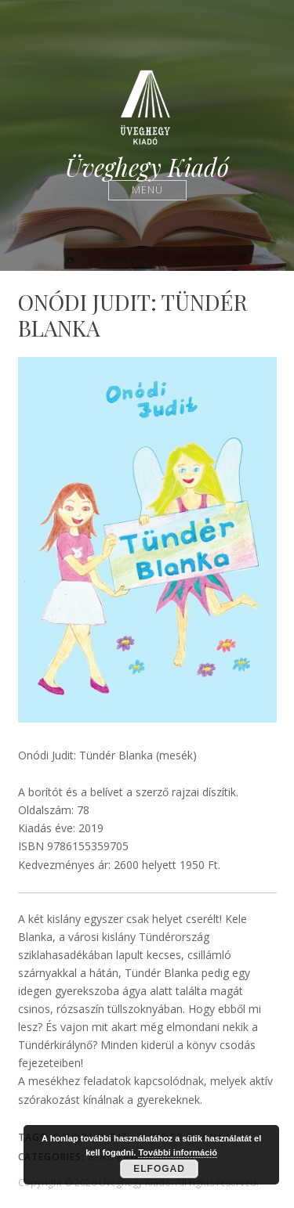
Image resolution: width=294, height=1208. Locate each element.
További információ (177, 1152)
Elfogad (159, 1168)
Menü (147, 190)
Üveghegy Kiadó (147, 167)
